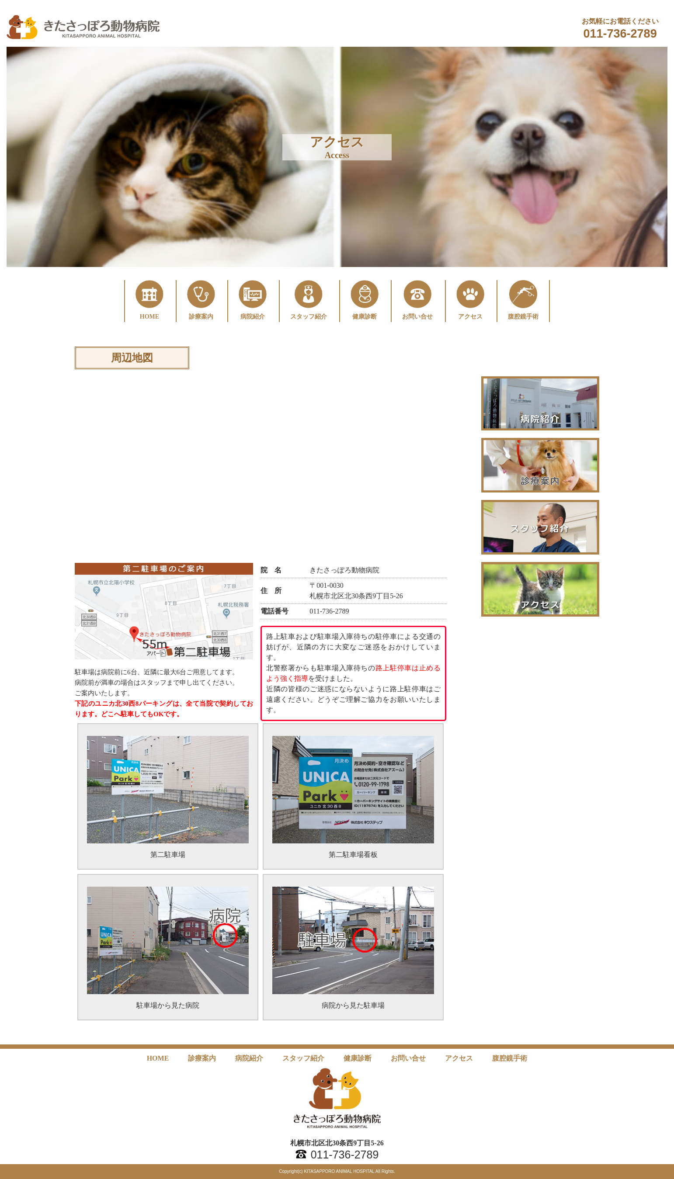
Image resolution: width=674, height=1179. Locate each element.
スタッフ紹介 (303, 1058)
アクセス (459, 1058)
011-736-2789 (620, 33)
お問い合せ (408, 1058)
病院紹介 (249, 1058)
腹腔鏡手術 (509, 1058)
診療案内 (202, 1058)
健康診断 (358, 1058)
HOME (158, 1058)
